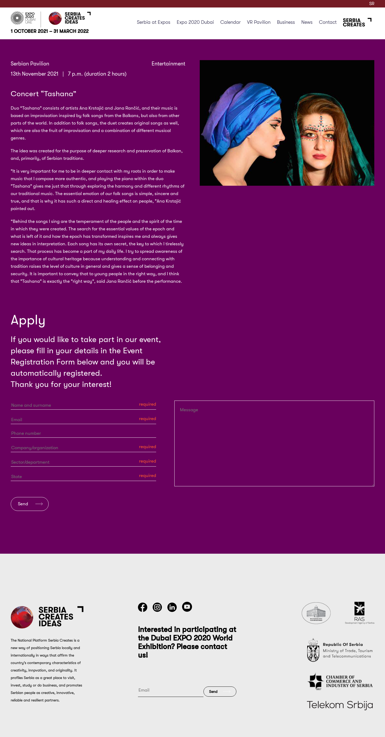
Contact (328, 22)
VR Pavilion (259, 22)
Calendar (230, 22)
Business (286, 22)
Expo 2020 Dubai (195, 22)
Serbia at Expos (153, 22)
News (307, 22)
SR (371, 3)
